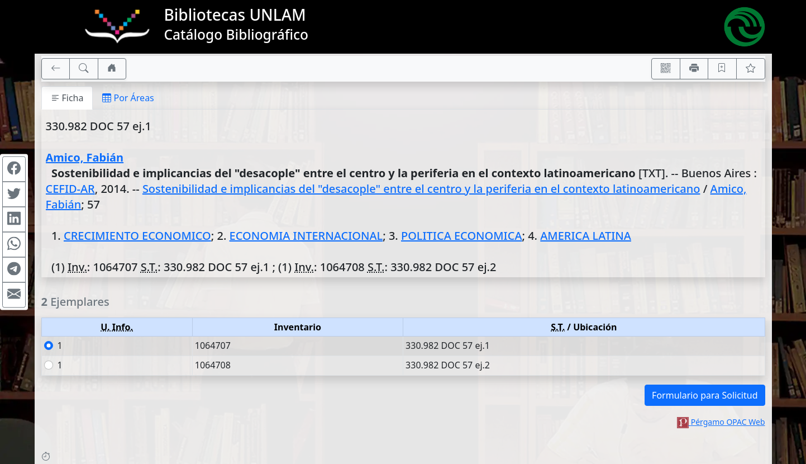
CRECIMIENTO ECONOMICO (137, 235)
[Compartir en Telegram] (14, 270)
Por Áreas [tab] (128, 98)
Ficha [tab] (67, 98)
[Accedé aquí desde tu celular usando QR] (665, 68)
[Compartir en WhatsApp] (14, 245)
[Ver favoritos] (750, 68)
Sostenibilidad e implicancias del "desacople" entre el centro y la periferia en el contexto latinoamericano (421, 188)
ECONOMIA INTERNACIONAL (306, 235)
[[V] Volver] (55, 68)
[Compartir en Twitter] (14, 194)
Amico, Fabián (85, 157)
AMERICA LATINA (585, 235)
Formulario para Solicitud (704, 395)
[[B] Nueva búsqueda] (83, 68)
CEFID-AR (70, 188)
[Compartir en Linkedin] (14, 220)
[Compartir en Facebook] (14, 169)
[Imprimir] (694, 68)
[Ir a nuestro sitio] (112, 68)
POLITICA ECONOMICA (461, 235)
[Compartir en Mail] (14, 295)
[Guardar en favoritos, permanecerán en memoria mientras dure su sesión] (722, 68)
